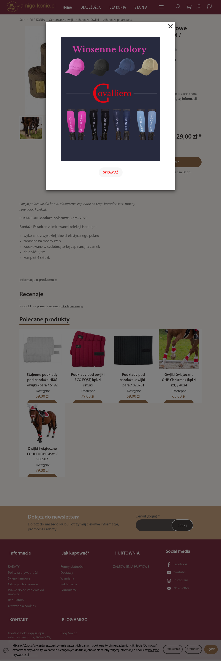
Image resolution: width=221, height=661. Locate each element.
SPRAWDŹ (110, 172)
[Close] (170, 26)
